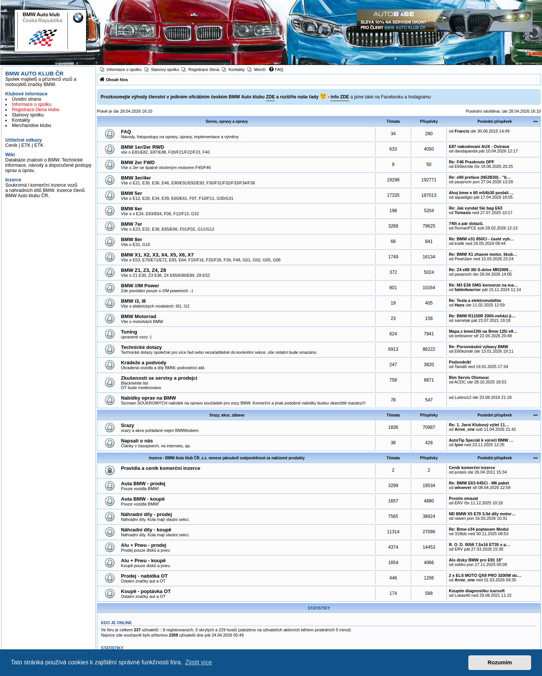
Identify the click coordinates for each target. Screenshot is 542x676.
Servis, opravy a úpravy (227, 121)
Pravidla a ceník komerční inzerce (160, 468)
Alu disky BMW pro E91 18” (476, 560)
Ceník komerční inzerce (472, 467)
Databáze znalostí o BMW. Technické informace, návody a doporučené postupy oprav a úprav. (48, 165)
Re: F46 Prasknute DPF (471, 162)
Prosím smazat (463, 498)
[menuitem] (121, 69)
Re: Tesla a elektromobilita (475, 300)
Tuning (129, 332)
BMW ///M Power (140, 285)
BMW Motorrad (138, 316)
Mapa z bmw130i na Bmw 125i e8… (483, 331)
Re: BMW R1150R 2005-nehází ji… (482, 316)
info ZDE (339, 97)
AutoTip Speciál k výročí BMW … (481, 440)
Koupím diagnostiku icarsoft (477, 590)
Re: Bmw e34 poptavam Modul (479, 529)
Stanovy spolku (28, 115)
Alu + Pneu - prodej (144, 545)
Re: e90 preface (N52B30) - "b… (480, 177)
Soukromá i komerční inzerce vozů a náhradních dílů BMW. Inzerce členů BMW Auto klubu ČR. (45, 190)
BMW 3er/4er (136, 178)
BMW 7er (131, 224)
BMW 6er (131, 208)
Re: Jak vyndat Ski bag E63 (475, 208)
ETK (25, 145)
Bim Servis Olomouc (469, 377)
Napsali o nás (137, 441)
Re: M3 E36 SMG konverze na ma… (483, 285)
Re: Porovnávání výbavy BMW (478, 346)
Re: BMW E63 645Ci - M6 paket (479, 483)
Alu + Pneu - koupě (143, 560)
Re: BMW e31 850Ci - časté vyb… (481, 239)
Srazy (127, 425)
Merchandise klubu (31, 125)
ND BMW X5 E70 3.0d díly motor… (482, 514)
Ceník (11, 145)
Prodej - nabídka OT (144, 576)
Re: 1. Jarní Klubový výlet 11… (479, 424)
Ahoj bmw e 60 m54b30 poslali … (481, 192)
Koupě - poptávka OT (146, 591)
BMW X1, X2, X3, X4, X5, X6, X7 (157, 255)
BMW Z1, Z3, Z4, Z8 (143, 270)
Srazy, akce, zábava (226, 415)
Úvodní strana (26, 99)
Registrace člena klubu (35, 109)
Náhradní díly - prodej (146, 514)
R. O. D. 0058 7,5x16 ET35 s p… (479, 544)
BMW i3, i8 (133, 301)
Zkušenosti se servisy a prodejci (159, 378)
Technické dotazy (141, 347)
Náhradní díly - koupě (146, 530)
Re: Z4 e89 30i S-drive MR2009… (480, 269)
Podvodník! (460, 362)
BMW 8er (131, 239)
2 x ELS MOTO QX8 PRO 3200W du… (485, 575)
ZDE (270, 97)
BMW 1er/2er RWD (142, 147)
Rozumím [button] (499, 662)
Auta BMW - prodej (143, 483)
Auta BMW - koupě (143, 499)
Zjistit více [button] (198, 662)
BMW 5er (131, 193)
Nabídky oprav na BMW (148, 398)
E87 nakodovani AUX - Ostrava (479, 146)
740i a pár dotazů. (466, 223)
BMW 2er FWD (138, 162)
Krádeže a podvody (144, 362)
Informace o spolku (31, 104)
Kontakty (21, 120)
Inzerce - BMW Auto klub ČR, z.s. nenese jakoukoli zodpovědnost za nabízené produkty (226, 458)
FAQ (126, 131)
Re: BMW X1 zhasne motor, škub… (483, 254)
